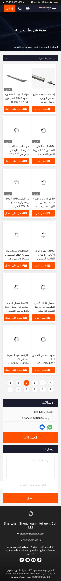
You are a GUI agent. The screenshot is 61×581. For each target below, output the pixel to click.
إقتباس (9, 8)
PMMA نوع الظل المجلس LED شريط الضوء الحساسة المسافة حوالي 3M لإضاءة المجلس (44, 154)
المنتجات (45, 47)
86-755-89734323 (13, 2)
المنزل (55, 47)
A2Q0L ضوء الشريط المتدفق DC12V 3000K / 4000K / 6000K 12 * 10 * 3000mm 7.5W (18, 363)
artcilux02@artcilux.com (45, 2)
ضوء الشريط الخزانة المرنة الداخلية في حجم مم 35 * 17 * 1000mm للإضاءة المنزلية (18, 154)
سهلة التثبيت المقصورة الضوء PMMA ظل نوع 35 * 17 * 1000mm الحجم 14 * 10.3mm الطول (17, 102)
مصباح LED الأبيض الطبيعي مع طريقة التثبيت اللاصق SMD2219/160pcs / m (44, 311)
